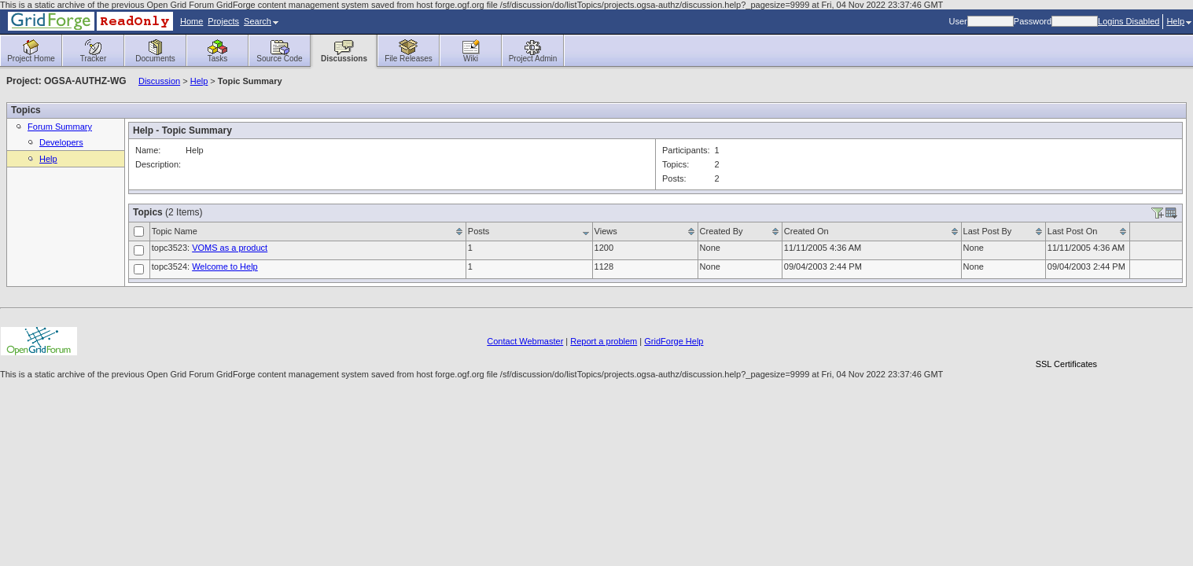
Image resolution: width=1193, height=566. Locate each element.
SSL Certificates (1066, 364)
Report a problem (603, 341)
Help (1178, 21)
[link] (1066, 337)
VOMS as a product (229, 247)
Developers (61, 142)
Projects (223, 21)
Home (191, 21)
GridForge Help (673, 341)
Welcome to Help (225, 266)
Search (261, 21)
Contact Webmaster (525, 341)
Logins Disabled (1128, 21)
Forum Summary (60, 126)
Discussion (159, 81)
